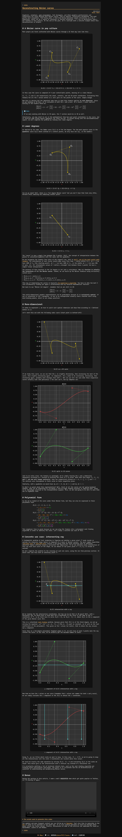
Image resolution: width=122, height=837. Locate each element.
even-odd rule (41, 543)
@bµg (41, 835)
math (98, 12)
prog (94, 12)
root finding (42, 622)
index (26, 5)
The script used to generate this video (38, 819)
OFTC (62, 835)
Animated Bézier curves (61, 799)
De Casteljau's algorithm (67, 283)
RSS (23, 825)
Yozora (67, 835)
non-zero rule (28, 543)
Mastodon (69, 823)
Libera (58, 835)
